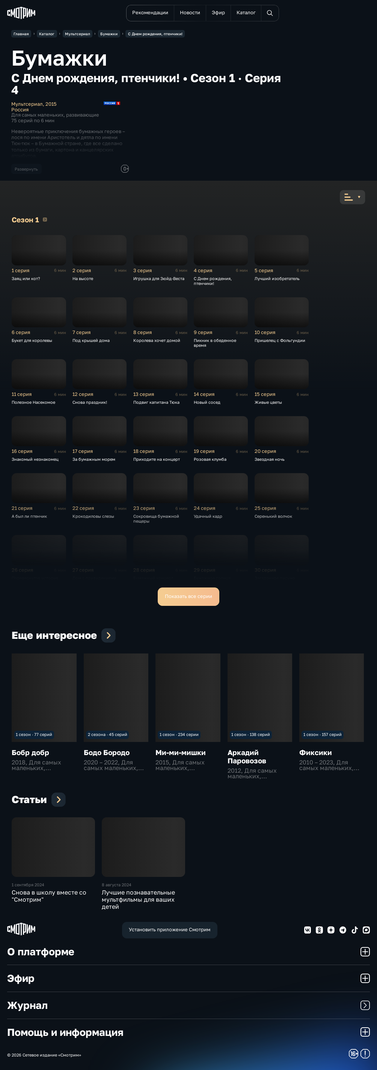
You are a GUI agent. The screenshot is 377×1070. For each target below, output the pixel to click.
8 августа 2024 (116, 884)
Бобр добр (30, 752)
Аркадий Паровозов (247, 756)
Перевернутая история (35, 577)
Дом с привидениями (94, 577)
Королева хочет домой (156, 340)
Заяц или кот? (26, 278)
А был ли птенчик (29, 516)
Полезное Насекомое (33, 402)
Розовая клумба (210, 459)
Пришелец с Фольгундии (280, 340)
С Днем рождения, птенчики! (213, 281)
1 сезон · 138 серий (250, 734)
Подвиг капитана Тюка (156, 402)
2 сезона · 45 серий (107, 734)
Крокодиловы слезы (93, 516)
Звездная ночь (270, 459)
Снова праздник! (89, 402)
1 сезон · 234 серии (179, 734)
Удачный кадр (208, 516)
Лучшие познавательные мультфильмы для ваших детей (138, 899)
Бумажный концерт (153, 577)
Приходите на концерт (156, 459)
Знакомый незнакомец (35, 459)
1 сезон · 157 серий (322, 734)
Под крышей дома (91, 340)
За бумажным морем (93, 459)
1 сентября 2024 (28, 884)
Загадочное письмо (275, 577)
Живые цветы (268, 402)
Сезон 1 (45, 219)
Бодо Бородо (107, 752)
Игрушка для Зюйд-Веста (158, 278)
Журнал (188, 1005)
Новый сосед (207, 402)
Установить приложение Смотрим (169, 929)
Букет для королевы (32, 340)
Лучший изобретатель (277, 278)
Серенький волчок (273, 516)
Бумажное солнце (212, 577)
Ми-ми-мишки (180, 752)
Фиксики (315, 752)
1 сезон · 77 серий (34, 734)
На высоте (82, 278)
